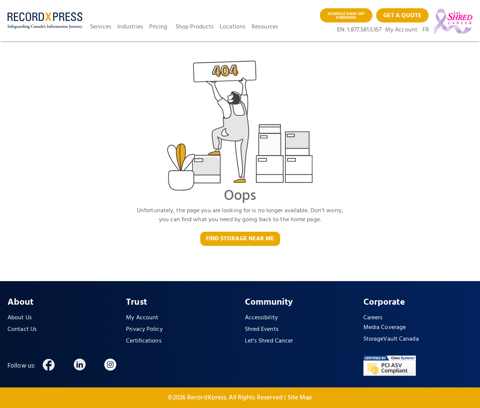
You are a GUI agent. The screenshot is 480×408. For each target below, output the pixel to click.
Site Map (300, 398)
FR (426, 30)
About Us (20, 318)
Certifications (143, 341)
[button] (103, 27)
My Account (401, 30)
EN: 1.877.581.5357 (359, 30)
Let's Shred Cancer (269, 341)
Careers (373, 318)
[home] (45, 20)
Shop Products (195, 27)
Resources (265, 27)
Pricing (158, 27)
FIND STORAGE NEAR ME (240, 239)
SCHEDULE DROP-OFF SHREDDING (346, 16)
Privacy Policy (144, 329)
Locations (233, 27)
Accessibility (261, 318)
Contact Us (22, 329)
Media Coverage (384, 327)
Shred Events (262, 329)
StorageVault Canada (391, 339)
